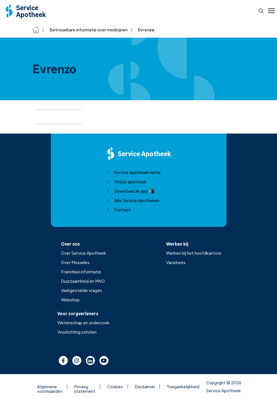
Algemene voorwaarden (49, 386)
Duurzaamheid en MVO (82, 281)
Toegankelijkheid (183, 386)
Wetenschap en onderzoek (83, 322)
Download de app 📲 (130, 191)
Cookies (115, 386)
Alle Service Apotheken (132, 200)
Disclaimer (145, 386)
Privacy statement (84, 386)
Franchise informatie (81, 272)
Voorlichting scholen (77, 332)
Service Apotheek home (133, 172)
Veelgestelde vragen (81, 290)
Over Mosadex (75, 262)
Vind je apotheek (126, 182)
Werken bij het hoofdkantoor (194, 253)
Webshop (70, 300)
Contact (118, 210)
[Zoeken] (261, 10)
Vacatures (176, 262)
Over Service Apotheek (83, 253)
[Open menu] (270, 10)
